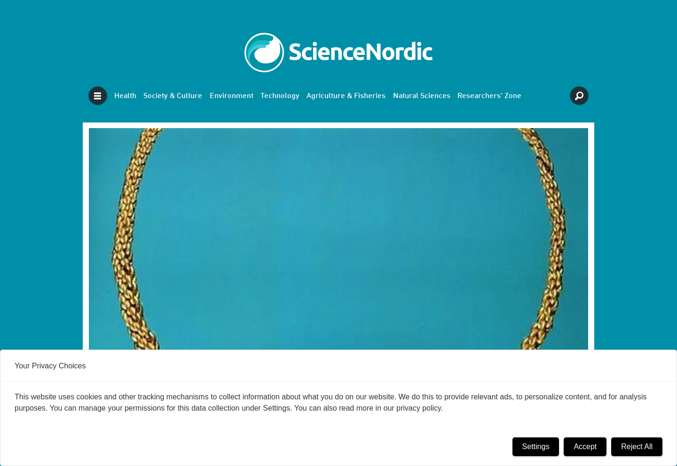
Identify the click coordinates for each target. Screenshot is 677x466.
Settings (536, 447)
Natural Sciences (421, 96)
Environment (231, 96)
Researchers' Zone (489, 96)
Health (125, 96)
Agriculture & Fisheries (346, 96)
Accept (585, 447)
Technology (279, 96)
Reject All (637, 447)
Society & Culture (172, 96)
